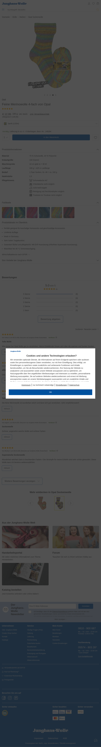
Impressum (26, 385)
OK (50, 392)
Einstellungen (61, 385)
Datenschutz (74, 385)
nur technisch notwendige (43, 385)
